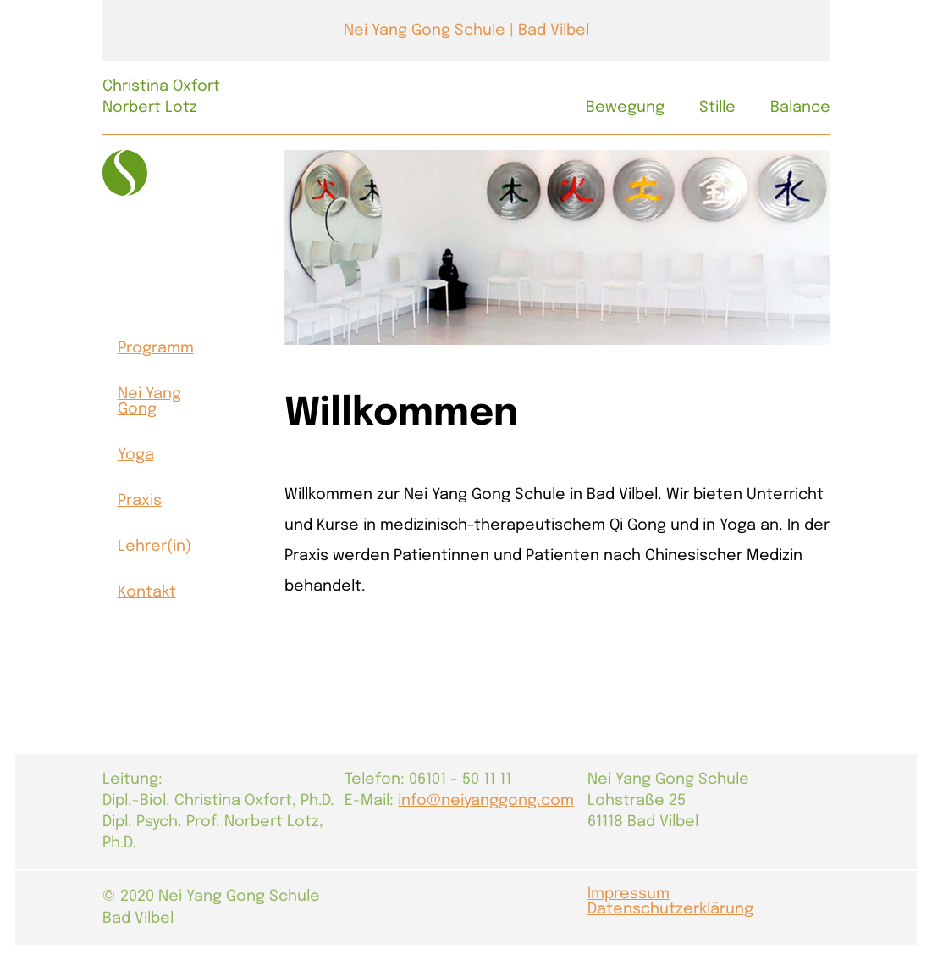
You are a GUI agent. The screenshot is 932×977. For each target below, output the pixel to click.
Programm (156, 348)
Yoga (136, 455)
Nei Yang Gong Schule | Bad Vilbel (466, 30)
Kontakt (147, 592)
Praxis (140, 500)
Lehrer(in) (154, 546)
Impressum (628, 894)
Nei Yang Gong (149, 401)
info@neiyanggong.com (486, 800)
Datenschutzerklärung (670, 909)
